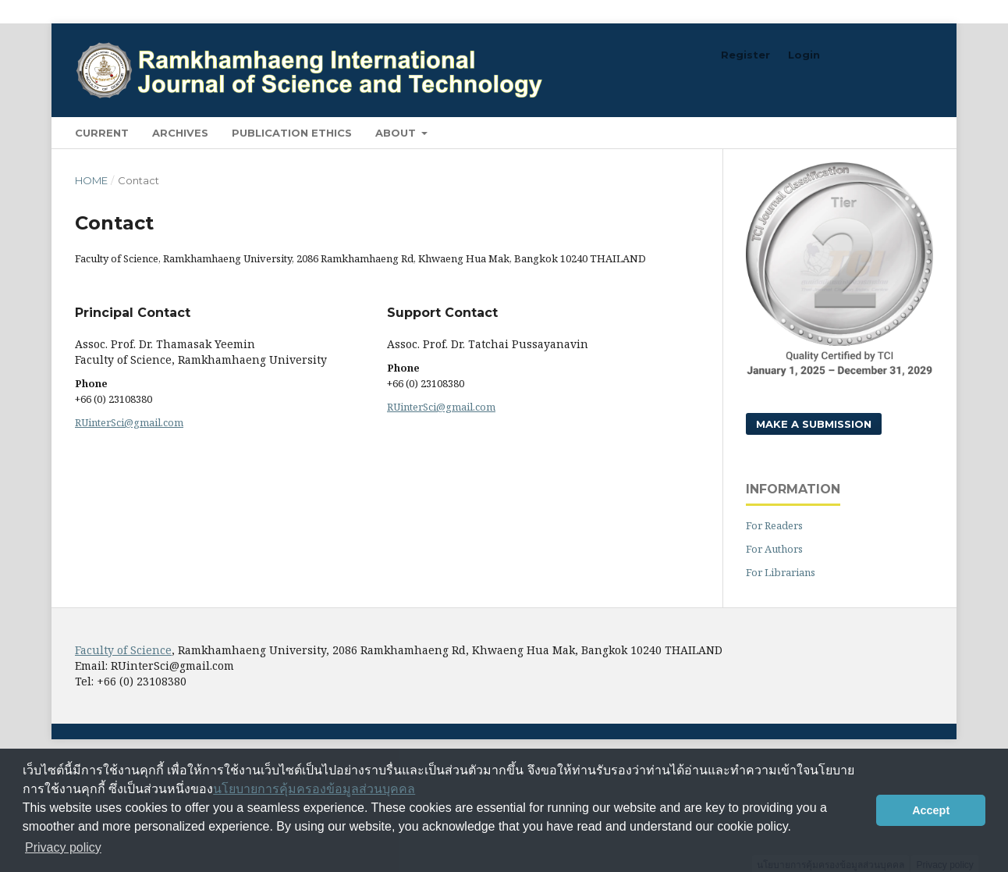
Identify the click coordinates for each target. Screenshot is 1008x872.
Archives (180, 132)
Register (745, 54)
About (397, 132)
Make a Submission (813, 424)
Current (102, 132)
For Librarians (780, 572)
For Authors (774, 549)
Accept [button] (930, 810)
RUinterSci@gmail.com (129, 422)
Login (804, 54)
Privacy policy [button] (63, 847)
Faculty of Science (123, 649)
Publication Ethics (292, 132)
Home (91, 180)
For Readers (774, 525)
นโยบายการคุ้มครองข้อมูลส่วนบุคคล (314, 788)
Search (896, 132)
